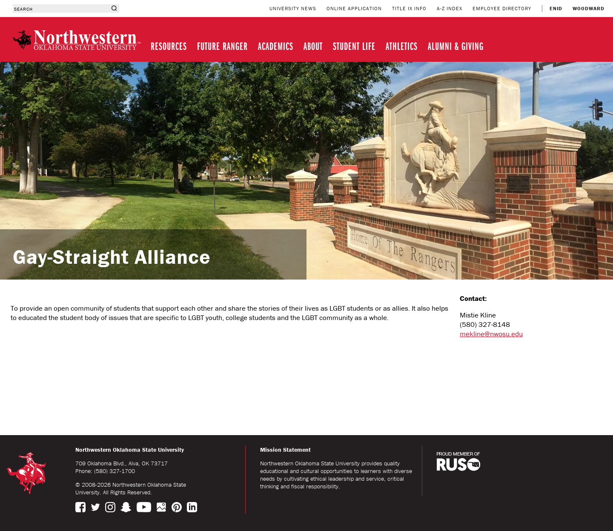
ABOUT (313, 46)
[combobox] (61, 8)
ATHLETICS (402, 46)
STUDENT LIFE (354, 46)
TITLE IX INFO (409, 8)
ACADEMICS (275, 46)
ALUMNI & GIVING (456, 46)
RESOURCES (169, 46)
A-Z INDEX (449, 8)
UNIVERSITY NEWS (292, 8)
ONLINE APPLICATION (354, 8)
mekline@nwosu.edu (491, 333)
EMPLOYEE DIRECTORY (502, 8)
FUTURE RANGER (222, 46)
